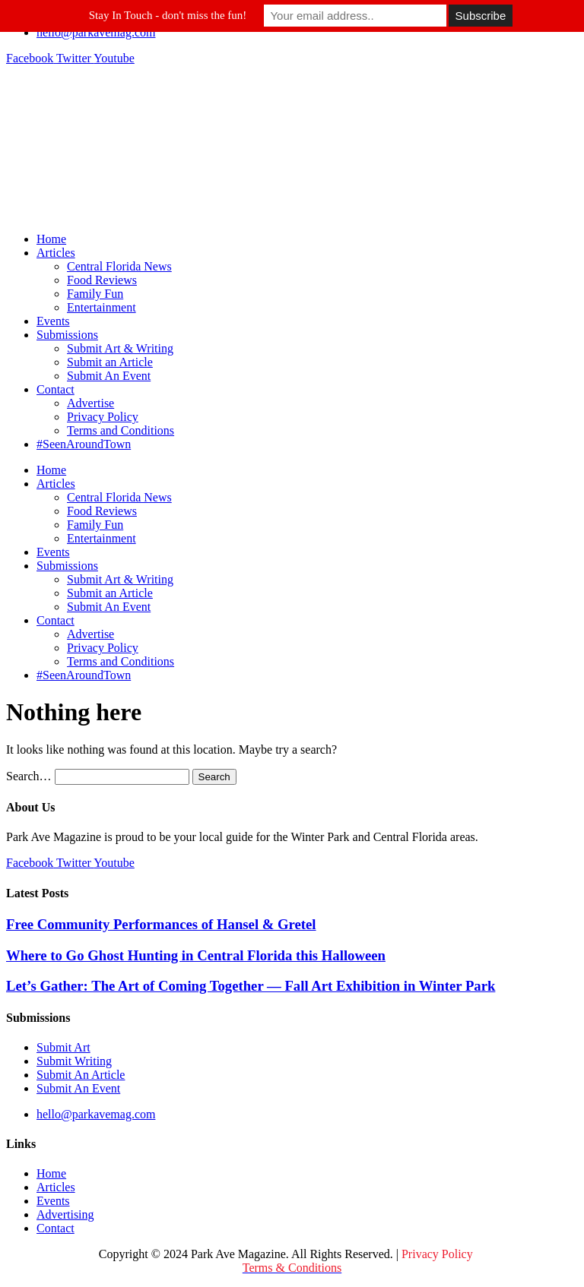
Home (51, 238)
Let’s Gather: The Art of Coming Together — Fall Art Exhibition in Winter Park (250, 986)
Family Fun (95, 293)
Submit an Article (110, 362)
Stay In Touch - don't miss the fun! (168, 15)
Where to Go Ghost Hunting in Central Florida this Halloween (196, 955)
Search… (29, 776)
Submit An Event (109, 375)
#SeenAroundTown (83, 444)
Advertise (90, 403)
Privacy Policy (102, 416)
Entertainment (101, 307)
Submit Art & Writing (120, 348)
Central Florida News (119, 266)
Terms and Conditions (120, 430)
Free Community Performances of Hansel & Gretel (161, 924)
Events (53, 321)
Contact (55, 389)
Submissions (67, 334)
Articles (55, 252)
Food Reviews (102, 280)
